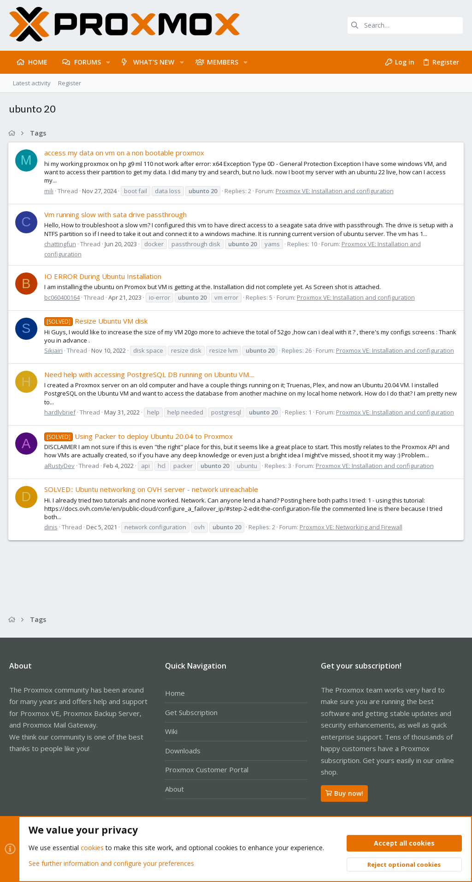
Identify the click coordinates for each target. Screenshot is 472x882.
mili (49, 191)
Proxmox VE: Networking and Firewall (352, 527)
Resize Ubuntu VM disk (96, 321)
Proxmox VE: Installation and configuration (336, 191)
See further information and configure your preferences (111, 863)
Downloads (183, 750)
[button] (108, 62)
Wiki (171, 731)
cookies (92, 848)
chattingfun (61, 244)
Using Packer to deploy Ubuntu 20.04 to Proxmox (139, 436)
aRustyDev (60, 466)
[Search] (405, 25)
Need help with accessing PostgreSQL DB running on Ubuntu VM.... (150, 374)
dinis (52, 527)
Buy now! (344, 793)
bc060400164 (63, 297)
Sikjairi (54, 350)
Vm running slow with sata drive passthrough (116, 214)
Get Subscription (191, 712)
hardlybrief (61, 412)
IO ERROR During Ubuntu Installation (103, 276)
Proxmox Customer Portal (206, 769)
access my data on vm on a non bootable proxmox (125, 152)
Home (175, 693)
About (174, 788)
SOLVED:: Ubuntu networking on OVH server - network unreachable (152, 489)
